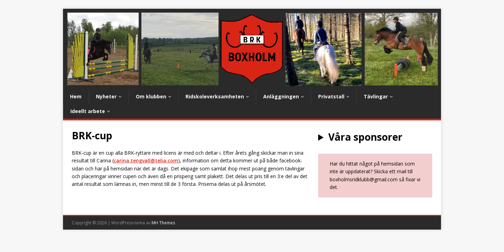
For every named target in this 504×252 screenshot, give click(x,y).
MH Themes (163, 223)
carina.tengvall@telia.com (146, 160)
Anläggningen (281, 96)
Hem (76, 96)
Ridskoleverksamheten (215, 96)
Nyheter (106, 96)
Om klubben (151, 96)
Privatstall (331, 96)
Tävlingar (376, 96)
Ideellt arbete (87, 111)
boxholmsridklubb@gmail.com (364, 179)
